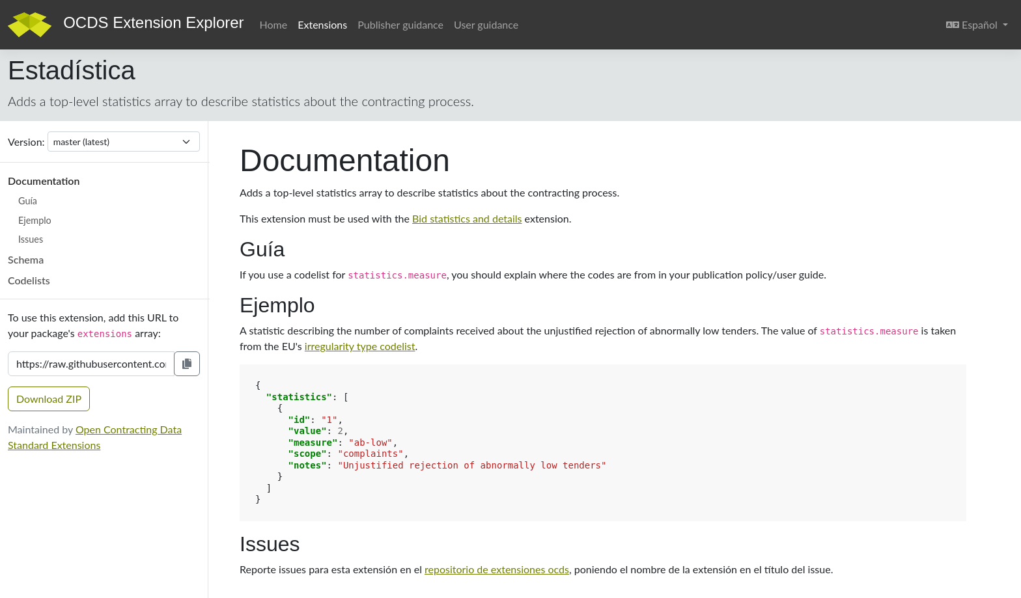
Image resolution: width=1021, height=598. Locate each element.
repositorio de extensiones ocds (497, 569)
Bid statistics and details (467, 218)
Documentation (43, 180)
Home (274, 24)
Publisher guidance (400, 24)
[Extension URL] (91, 363)
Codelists (29, 280)
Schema (26, 259)
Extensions (322, 24)
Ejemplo (34, 220)
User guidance (486, 24)
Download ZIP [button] (48, 398)
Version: (26, 141)
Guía (27, 200)
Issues (30, 239)
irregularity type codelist (360, 346)
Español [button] (979, 23)
